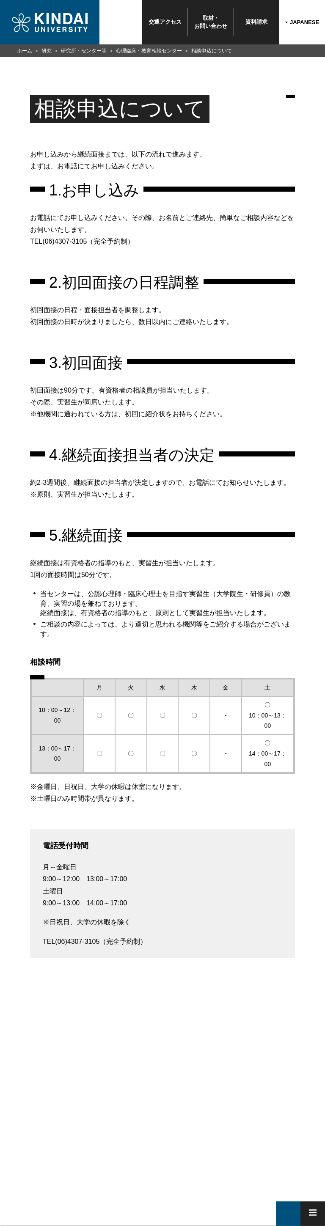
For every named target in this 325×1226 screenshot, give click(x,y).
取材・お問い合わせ (210, 22)
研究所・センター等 (84, 51)
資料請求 (256, 22)
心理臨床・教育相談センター (149, 51)
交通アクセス (165, 22)
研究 (46, 51)
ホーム (24, 51)
